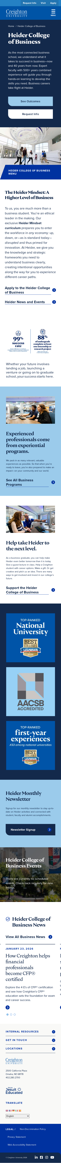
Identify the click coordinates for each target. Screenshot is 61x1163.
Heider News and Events (25, 302)
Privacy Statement (17, 1137)
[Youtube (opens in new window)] (52, 1157)
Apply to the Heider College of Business (27, 290)
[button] (30, 1032)
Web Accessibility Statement (22, 1145)
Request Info (29, 3)
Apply (53, 3)
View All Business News (25, 937)
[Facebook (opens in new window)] (41, 1157)
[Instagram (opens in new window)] (46, 1157)
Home (11, 26)
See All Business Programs (19, 482)
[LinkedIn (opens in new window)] (36, 1157)
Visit (43, 3)
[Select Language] (17, 1116)
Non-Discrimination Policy (33, 1129)
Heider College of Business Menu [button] (29, 172)
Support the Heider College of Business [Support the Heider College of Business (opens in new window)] (22, 590)
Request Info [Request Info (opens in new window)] (30, 114)
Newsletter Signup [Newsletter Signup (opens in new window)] (23, 830)
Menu (53, 13)
